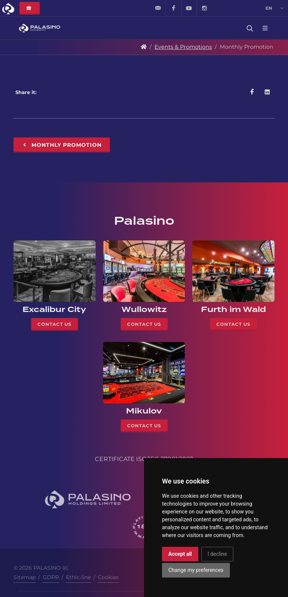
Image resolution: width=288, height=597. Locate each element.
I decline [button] (217, 554)
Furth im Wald (233, 309)
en (275, 8)
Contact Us (55, 324)
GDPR (51, 577)
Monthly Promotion (62, 145)
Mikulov (144, 410)
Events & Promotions (183, 46)
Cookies (108, 577)
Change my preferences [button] (196, 570)
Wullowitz (144, 309)
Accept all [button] (180, 554)
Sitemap (25, 577)
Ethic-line (78, 577)
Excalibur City (54, 309)
